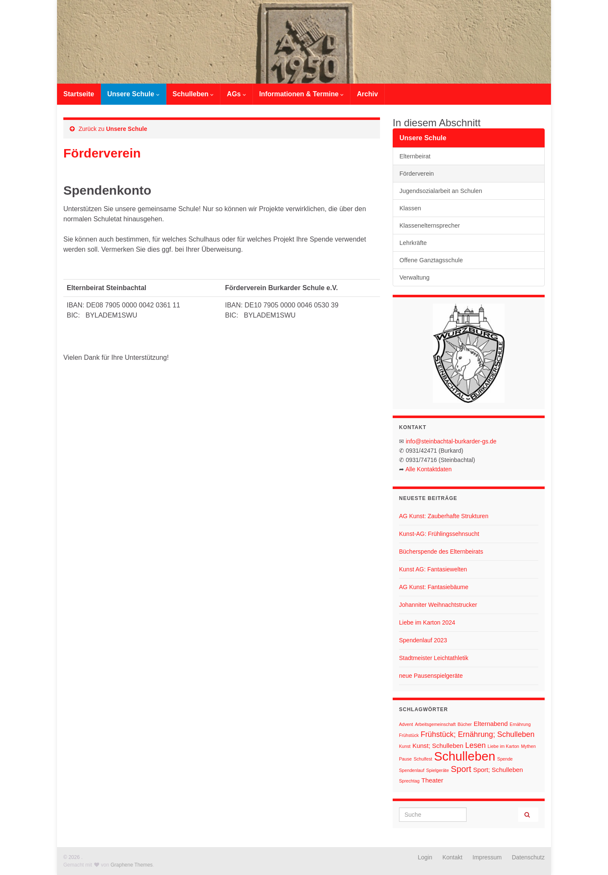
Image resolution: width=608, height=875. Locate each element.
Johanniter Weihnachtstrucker (438, 604)
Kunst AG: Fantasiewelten (433, 569)
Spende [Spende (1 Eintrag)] (505, 758)
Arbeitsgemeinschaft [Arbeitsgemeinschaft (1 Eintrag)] (435, 724)
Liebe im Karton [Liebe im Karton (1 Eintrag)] (503, 746)
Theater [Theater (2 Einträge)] (432, 780)
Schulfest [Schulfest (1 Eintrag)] (423, 758)
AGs (236, 94)
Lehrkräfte (413, 242)
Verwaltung (414, 277)
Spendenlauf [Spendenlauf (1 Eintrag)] (411, 770)
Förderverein (416, 173)
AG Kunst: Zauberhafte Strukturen (444, 516)
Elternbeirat (415, 156)
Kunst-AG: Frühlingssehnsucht (439, 533)
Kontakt (452, 857)
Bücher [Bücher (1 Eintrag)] (465, 724)
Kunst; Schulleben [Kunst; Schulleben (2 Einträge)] (438, 745)
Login (425, 857)
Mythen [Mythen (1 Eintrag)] (528, 746)
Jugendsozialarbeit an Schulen (440, 191)
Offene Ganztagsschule (431, 260)
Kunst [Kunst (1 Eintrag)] (404, 746)
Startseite (78, 94)
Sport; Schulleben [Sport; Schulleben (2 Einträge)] (498, 769)
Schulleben (193, 94)
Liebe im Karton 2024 (427, 622)
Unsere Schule (133, 94)
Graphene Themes (132, 865)
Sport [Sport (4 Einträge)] (461, 769)
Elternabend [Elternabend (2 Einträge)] (491, 723)
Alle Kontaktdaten (428, 469)
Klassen (410, 208)
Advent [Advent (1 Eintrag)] (406, 724)
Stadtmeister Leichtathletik (433, 658)
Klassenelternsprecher (429, 225)
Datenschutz (528, 857)
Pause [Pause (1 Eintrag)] (405, 758)
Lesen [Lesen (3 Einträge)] (475, 745)
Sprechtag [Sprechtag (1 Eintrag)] (409, 780)
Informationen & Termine (301, 94)
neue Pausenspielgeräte (431, 675)
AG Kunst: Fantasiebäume (433, 587)
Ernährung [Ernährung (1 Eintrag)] (520, 724)
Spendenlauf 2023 (423, 640)
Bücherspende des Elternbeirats (441, 551)
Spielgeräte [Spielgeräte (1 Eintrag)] (437, 770)
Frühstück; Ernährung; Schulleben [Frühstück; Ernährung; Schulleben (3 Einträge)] (478, 734)
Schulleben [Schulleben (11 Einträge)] (464, 756)
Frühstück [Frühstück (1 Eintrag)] (409, 735)
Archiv (367, 94)
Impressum (487, 857)
